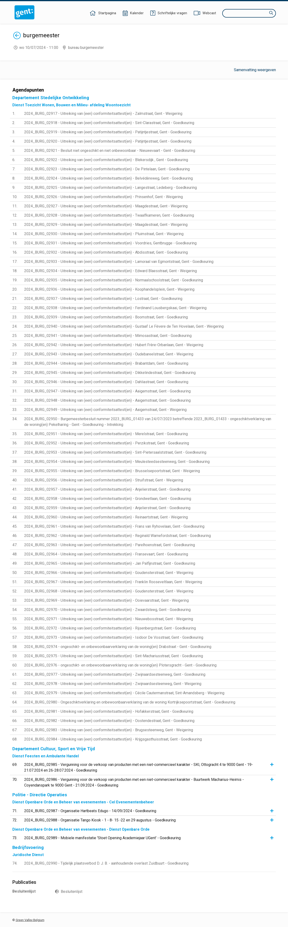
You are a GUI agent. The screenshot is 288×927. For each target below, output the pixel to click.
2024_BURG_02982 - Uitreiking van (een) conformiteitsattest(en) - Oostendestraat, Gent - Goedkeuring (109, 720)
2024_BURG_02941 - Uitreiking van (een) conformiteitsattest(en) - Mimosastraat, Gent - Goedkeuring (108, 335)
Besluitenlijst (71, 891)
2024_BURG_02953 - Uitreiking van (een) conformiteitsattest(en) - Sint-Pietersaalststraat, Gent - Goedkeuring (115, 452)
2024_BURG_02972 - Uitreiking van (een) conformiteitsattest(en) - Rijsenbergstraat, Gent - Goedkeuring (110, 628)
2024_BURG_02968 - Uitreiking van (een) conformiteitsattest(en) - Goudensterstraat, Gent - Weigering (108, 591)
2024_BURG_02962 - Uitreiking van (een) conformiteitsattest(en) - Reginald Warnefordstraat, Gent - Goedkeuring (117, 535)
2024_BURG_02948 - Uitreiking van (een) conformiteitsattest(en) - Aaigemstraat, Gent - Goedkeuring (107, 400)
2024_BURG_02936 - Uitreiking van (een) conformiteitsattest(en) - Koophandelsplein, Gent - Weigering (109, 289)
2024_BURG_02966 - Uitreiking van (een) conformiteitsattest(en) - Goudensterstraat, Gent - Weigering (108, 572)
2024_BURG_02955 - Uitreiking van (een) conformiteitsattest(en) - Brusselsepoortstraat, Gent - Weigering (112, 471)
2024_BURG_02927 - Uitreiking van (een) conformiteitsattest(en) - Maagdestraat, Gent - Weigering (106, 206)
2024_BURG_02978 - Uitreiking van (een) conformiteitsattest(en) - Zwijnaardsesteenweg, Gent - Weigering (112, 683)
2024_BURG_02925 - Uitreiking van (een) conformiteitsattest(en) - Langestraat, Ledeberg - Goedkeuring (110, 187)
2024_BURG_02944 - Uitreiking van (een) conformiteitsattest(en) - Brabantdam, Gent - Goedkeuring (106, 363)
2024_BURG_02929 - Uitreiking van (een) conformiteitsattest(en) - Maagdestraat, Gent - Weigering (106, 224)
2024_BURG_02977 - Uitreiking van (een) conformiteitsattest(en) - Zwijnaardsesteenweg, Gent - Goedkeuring (114, 674)
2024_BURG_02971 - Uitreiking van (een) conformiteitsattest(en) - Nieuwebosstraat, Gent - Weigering (108, 619)
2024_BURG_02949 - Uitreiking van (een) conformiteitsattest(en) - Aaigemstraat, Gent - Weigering (105, 409)
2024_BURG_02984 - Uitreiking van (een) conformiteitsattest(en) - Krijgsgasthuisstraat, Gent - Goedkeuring (113, 739)
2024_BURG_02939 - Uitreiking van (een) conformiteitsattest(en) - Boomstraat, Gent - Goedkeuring (106, 317)
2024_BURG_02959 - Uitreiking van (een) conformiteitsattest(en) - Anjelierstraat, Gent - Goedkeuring (107, 508)
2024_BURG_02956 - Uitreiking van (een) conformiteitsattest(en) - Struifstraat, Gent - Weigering (103, 480)
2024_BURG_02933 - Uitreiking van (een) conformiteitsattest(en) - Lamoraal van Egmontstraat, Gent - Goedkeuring (118, 261)
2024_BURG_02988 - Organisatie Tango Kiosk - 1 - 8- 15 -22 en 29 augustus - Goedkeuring (100, 820)
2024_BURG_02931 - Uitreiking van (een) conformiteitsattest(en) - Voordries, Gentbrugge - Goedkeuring (110, 243)
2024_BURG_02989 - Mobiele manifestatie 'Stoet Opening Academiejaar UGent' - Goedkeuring (102, 838)
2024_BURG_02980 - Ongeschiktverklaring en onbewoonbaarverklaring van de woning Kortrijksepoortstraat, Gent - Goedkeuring (129, 702)
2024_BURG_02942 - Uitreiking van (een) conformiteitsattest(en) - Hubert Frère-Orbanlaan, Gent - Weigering (113, 345)
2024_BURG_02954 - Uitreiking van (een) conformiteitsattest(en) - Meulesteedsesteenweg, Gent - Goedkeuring (117, 461)
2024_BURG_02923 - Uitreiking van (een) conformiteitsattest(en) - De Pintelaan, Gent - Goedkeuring (107, 169)
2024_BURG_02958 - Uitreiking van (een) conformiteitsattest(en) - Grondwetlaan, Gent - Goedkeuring (107, 498)
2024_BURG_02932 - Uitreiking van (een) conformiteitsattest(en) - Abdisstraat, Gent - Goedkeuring (106, 252)
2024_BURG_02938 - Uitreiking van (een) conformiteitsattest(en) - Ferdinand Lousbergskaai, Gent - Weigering (115, 308)
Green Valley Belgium (30, 920)
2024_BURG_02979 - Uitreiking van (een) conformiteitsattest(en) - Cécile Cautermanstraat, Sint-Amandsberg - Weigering (124, 693)
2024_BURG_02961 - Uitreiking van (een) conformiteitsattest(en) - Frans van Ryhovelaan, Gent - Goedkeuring (114, 526)
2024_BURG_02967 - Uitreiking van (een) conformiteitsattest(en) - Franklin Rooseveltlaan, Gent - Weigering (113, 582)
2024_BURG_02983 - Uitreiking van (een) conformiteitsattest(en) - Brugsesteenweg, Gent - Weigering (108, 730)
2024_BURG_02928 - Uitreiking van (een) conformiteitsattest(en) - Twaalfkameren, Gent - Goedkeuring (109, 215)
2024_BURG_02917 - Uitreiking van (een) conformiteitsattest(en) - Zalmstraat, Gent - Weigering (103, 113)
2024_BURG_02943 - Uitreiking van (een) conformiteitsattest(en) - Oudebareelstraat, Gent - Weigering (108, 354)
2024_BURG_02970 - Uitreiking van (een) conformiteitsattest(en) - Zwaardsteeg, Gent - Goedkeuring (107, 609)
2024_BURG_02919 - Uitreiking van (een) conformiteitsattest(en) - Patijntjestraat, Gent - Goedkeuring (107, 132)
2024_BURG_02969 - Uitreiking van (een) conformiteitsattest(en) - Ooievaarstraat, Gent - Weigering (106, 600)
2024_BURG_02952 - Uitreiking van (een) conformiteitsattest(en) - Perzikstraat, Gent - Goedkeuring (106, 443)
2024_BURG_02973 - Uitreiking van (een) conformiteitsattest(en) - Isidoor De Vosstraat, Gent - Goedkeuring (113, 637)
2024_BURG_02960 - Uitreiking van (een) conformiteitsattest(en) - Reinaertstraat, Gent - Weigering (106, 517)
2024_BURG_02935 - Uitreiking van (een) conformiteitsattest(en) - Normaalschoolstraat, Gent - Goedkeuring (113, 280)
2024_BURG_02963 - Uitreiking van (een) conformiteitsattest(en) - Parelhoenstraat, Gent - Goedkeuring (109, 545)
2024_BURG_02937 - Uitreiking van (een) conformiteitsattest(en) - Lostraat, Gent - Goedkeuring (103, 298)
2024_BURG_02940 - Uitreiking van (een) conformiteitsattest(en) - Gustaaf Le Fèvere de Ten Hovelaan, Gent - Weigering (124, 326)
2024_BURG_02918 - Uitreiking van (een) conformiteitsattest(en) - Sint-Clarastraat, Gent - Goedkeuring (109, 123)
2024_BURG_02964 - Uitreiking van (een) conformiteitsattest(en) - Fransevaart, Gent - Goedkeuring (106, 554)
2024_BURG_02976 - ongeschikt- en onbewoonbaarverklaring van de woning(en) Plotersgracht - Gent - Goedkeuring (120, 665)
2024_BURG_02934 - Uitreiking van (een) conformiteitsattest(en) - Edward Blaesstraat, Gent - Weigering (110, 271)
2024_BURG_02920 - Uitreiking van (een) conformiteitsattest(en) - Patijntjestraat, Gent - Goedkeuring (107, 141)
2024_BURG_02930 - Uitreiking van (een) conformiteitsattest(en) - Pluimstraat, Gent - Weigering (104, 234)
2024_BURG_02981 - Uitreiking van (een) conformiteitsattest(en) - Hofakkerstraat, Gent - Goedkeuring (108, 711)
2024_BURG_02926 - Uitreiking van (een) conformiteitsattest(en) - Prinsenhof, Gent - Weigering (103, 197)
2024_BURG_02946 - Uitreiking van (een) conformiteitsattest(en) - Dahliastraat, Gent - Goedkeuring (106, 382)
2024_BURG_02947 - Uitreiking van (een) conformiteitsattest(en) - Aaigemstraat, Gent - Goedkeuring (107, 391)
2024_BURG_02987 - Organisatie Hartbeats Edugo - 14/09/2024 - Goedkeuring (90, 811)
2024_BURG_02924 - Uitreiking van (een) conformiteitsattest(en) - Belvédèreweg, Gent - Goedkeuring (108, 178)
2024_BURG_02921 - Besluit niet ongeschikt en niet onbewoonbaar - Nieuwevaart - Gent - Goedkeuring (109, 150)
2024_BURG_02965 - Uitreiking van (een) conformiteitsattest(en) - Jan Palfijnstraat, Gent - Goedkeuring (109, 563)
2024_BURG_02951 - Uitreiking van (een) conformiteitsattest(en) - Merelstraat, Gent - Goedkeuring (106, 434)
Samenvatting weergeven (255, 70)
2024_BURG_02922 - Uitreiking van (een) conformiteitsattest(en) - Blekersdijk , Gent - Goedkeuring (106, 160)
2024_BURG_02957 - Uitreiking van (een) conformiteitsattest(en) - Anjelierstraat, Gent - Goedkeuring (107, 489)
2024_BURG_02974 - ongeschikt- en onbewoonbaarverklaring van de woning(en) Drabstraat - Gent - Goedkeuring (117, 646)
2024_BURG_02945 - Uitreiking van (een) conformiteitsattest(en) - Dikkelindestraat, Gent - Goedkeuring (110, 372)
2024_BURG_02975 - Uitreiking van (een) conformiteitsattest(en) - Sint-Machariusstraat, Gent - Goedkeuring (113, 656)
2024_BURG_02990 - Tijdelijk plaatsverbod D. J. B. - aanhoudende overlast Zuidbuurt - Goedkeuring (106, 863)
